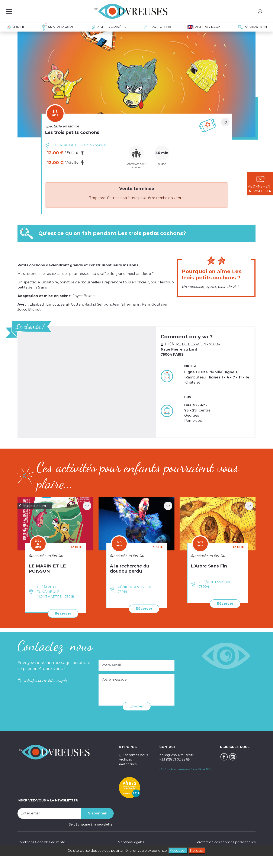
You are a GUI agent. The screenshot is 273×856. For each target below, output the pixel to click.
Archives (125, 759)
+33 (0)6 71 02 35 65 (174, 759)
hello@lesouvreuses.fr (176, 755)
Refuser (197, 851)
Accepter (178, 851)
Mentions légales (131, 842)
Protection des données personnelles (226, 842)
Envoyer (136, 706)
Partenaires (127, 764)
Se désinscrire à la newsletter (91, 824)
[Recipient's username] (49, 813)
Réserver (63, 613)
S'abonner (97, 813)
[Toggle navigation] (9, 11)
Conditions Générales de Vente (41, 842)
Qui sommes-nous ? (134, 755)
